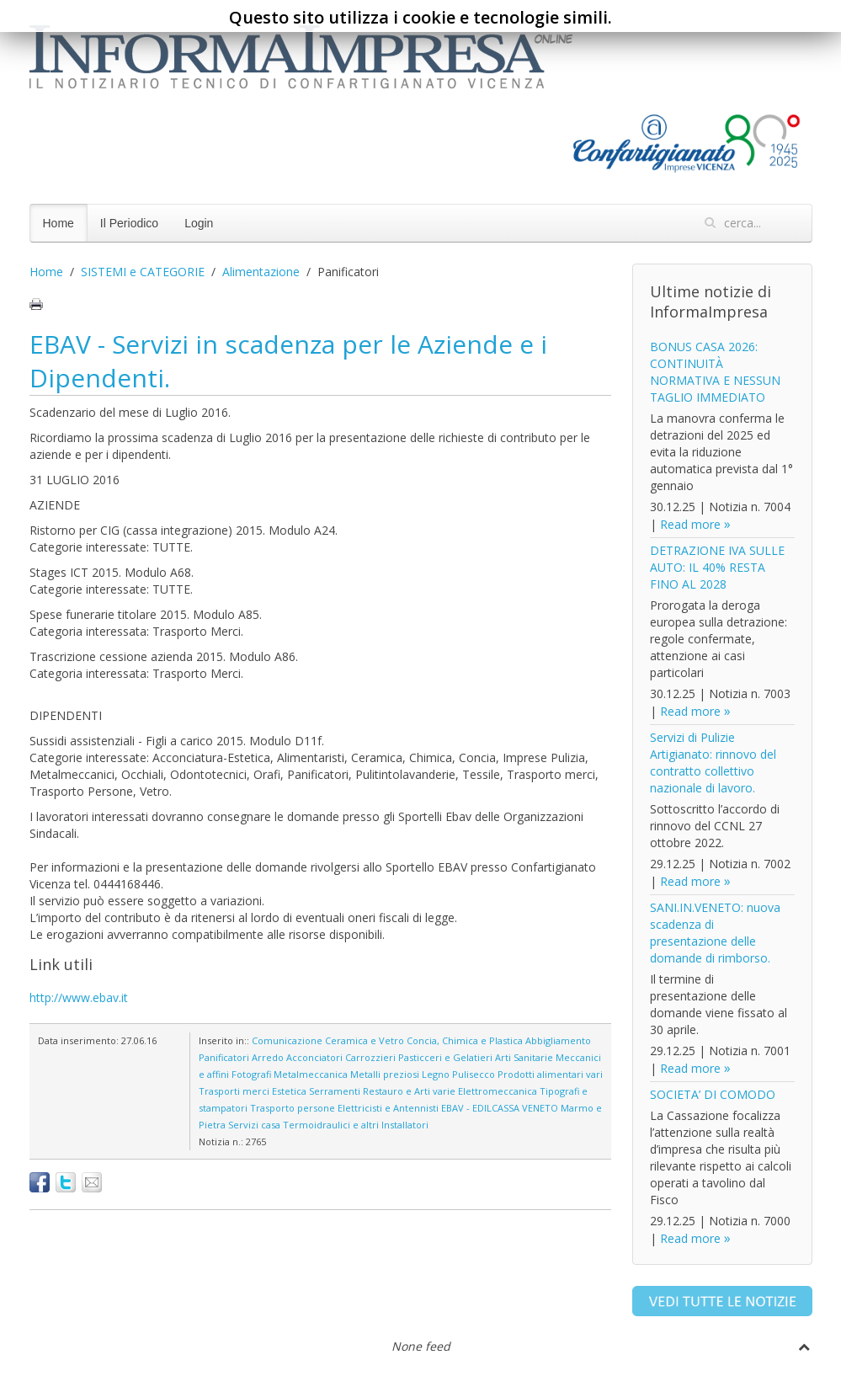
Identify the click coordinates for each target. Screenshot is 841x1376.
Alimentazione (261, 272)
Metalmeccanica (311, 1074)
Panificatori (224, 1057)
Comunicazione (287, 1040)
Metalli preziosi (384, 1074)
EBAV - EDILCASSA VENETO (499, 1107)
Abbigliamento (558, 1040)
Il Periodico (129, 223)
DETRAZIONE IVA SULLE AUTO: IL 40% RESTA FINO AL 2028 (717, 567)
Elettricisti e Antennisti (388, 1107)
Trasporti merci (234, 1091)
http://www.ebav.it (78, 997)
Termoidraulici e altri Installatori (355, 1124)
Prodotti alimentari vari (550, 1074)
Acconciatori (314, 1057)
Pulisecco (473, 1074)
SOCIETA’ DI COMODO (712, 1094)
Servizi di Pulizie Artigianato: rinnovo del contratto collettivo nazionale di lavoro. (713, 762)
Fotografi (251, 1074)
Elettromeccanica (497, 1091)
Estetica (289, 1091)
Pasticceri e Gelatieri (445, 1057)
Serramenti (334, 1091)
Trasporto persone (292, 1107)
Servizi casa (254, 1124)
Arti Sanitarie (524, 1057)
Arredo (268, 1057)
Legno (436, 1074)
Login (198, 223)
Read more (690, 524)
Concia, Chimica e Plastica (465, 1040)
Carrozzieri (370, 1057)
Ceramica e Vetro (364, 1040)
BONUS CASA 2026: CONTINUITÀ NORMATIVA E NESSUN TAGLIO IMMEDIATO (715, 372)
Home (58, 223)
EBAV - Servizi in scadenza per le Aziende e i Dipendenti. (288, 361)
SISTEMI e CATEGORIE (143, 272)
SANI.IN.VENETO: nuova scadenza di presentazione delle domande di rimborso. (715, 932)
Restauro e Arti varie (409, 1091)
